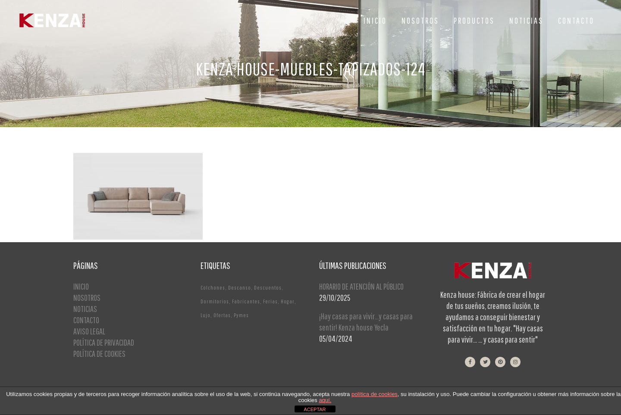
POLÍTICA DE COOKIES (99, 354)
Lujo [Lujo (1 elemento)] (205, 315)
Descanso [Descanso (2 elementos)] (239, 287)
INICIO (81, 286)
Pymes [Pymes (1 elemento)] (241, 315)
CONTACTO (86, 320)
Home (254, 85)
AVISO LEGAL (89, 331)
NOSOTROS (86, 298)
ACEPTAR (315, 409)
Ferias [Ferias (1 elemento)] (270, 301)
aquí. (325, 400)
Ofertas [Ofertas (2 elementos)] (222, 315)
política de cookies (374, 394)
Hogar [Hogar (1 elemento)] (288, 301)
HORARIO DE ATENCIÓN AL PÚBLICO (361, 286)
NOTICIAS (85, 309)
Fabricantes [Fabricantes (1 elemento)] (246, 301)
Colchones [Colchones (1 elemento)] (213, 287)
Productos (277, 85)
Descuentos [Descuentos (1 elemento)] (268, 287)
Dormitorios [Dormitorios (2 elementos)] (215, 301)
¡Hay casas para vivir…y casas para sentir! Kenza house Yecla (366, 321)
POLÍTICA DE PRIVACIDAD (103, 342)
